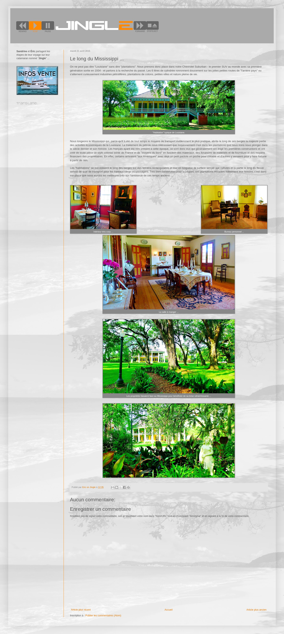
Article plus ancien (257, 609)
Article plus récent (81, 609)
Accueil (169, 609)
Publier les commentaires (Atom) (103, 615)
